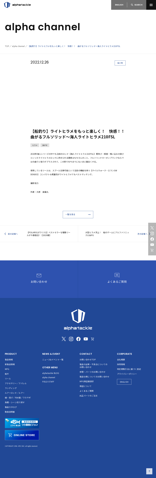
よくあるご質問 (86, 390)
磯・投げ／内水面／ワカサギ (18, 397)
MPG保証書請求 (87, 381)
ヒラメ (34, 145)
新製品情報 (10, 364)
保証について (86, 386)
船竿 (7, 373)
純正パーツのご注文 (89, 395)
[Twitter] (152, 228)
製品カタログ (11, 407)
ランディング (11, 388)
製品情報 (9, 359)
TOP (7, 46)
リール (8, 378)
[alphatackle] (78, 319)
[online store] (22, 435)
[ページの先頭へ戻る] (149, 471)
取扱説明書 (10, 411)
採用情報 (121, 364)
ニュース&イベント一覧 (52, 359)
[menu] (151, 5)
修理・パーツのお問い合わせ (92, 371)
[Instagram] (152, 233)
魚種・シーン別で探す (15, 402)
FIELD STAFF (48, 381)
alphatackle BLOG (50, 373)
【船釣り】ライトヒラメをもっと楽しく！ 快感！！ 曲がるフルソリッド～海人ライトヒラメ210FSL (74, 46)
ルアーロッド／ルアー (14, 392)
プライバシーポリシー (127, 373)
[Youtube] (152, 244)
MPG (7, 369)
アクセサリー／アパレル (16, 383)
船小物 (120, 63)
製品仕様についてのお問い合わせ (94, 376)
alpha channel (18, 46)
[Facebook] (152, 239)
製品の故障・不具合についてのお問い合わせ (93, 366)
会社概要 (121, 359)
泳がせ (44, 145)
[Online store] (152, 250)
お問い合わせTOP (88, 359)
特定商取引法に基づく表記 (129, 369)
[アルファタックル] (17, 5)
